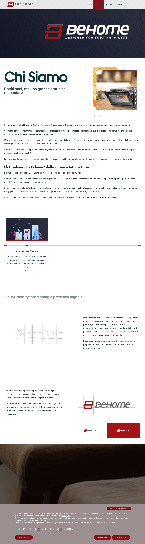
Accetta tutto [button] (121, 537)
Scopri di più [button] (24, 537)
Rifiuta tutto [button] (102, 537)
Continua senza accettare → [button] (119, 508)
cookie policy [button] (66, 516)
